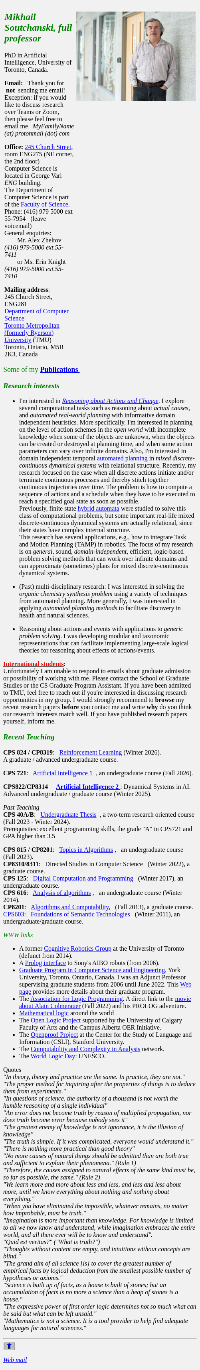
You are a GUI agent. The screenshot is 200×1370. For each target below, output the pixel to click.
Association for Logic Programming (76, 998)
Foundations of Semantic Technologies (80, 914)
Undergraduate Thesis (68, 814)
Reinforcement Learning (90, 752)
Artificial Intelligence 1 (63, 773)
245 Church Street (48, 146)
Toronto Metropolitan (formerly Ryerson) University (31, 332)
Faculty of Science (44, 204)
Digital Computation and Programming (83, 878)
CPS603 (13, 914)
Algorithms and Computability (70, 907)
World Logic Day (53, 1056)
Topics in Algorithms (86, 849)
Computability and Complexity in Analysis (86, 1049)
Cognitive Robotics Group (77, 948)
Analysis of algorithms (62, 892)
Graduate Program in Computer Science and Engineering (92, 970)
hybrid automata (98, 508)
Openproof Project (54, 1034)
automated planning (122, 458)
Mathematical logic (44, 1013)
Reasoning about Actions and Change (110, 400)
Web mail (15, 1359)
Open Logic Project (56, 1020)
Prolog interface (45, 962)
